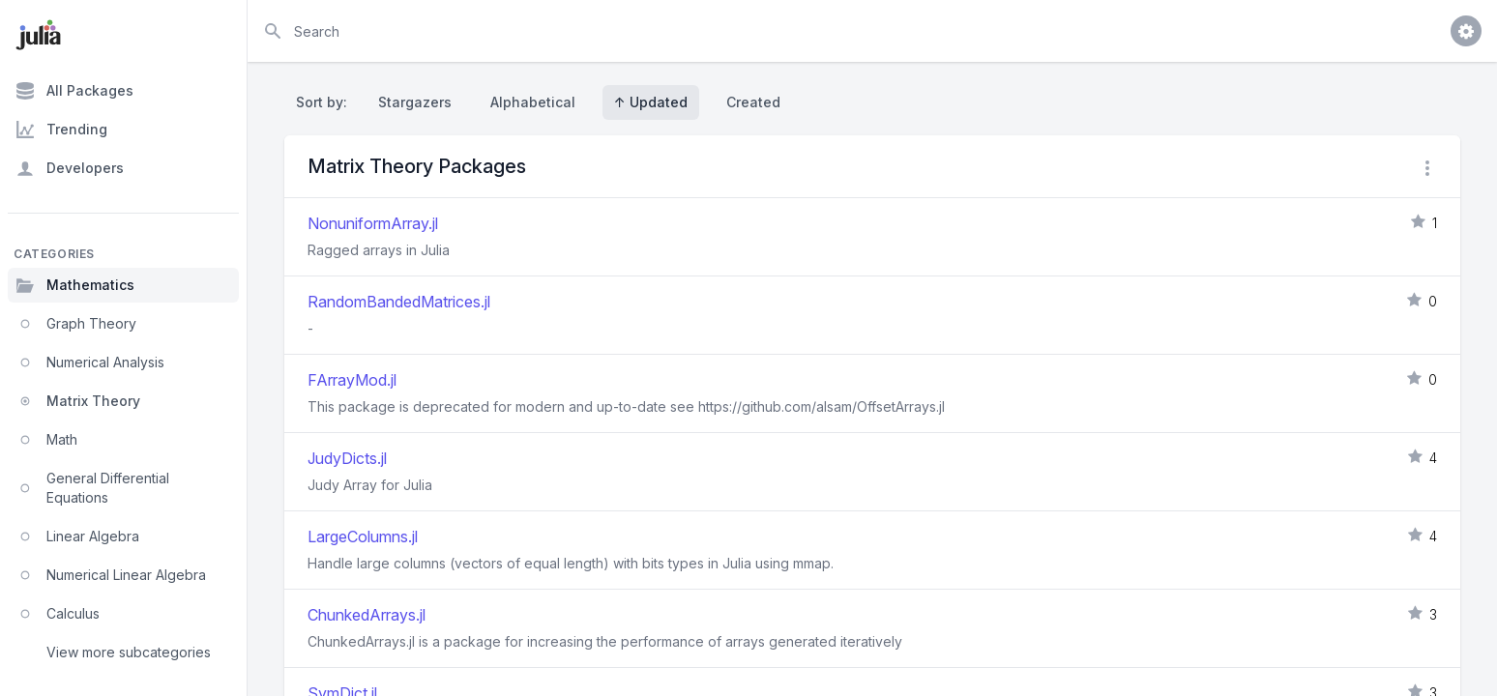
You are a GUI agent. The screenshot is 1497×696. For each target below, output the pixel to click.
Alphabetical (532, 102)
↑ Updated (651, 102)
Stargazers (415, 102)
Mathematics (74, 285)
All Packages (74, 91)
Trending (61, 129)
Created (753, 102)
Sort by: (325, 102)
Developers (69, 168)
